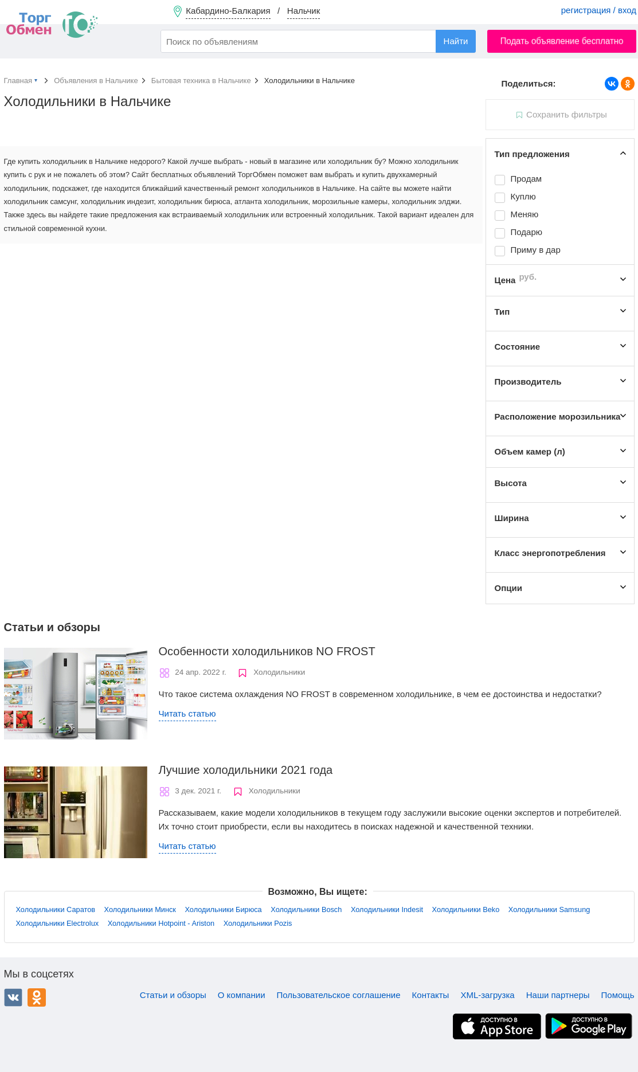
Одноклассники (37, 997)
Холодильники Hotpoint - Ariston (161, 923)
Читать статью (187, 713)
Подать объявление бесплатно (562, 41)
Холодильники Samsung (549, 909)
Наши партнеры (558, 995)
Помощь (618, 995)
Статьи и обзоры (173, 995)
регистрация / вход (598, 10)
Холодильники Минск (140, 909)
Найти (456, 41)
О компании (241, 995)
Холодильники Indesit (387, 909)
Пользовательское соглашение (339, 995)
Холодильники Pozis (258, 923)
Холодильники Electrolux (57, 923)
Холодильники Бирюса (223, 909)
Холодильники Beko (466, 909)
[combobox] (318, 41)
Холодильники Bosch (306, 909)
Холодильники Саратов (56, 909)
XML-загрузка (487, 995)
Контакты (430, 995)
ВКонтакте (13, 997)
